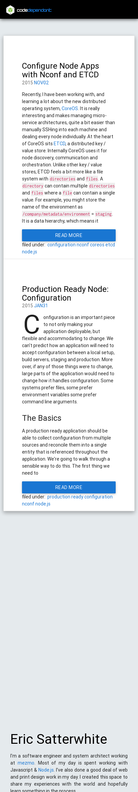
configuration (61, 245)
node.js (29, 252)
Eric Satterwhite (58, 742)
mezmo (26, 766)
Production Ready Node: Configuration (65, 293)
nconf (83, 245)
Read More (69, 235)
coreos (97, 245)
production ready (65, 497)
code (34, 10)
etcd (110, 245)
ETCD (59, 144)
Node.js (46, 773)
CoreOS (70, 108)
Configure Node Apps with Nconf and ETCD (60, 70)
